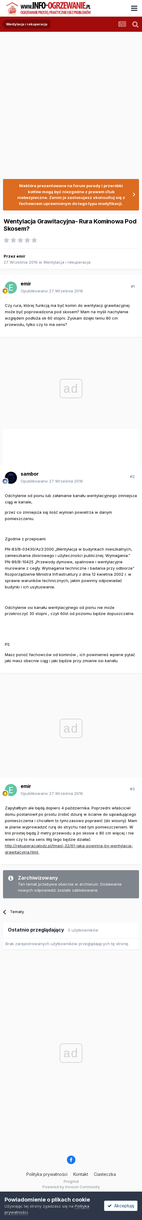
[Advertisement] (71, 103)
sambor (30, 474)
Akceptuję (120, 1205)
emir (20, 256)
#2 (132, 476)
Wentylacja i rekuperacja (67, 262)
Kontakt (80, 1174)
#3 (132, 788)
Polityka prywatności (47, 1174)
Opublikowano (52, 290)
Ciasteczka (105, 1174)
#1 (133, 286)
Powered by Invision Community (71, 1187)
